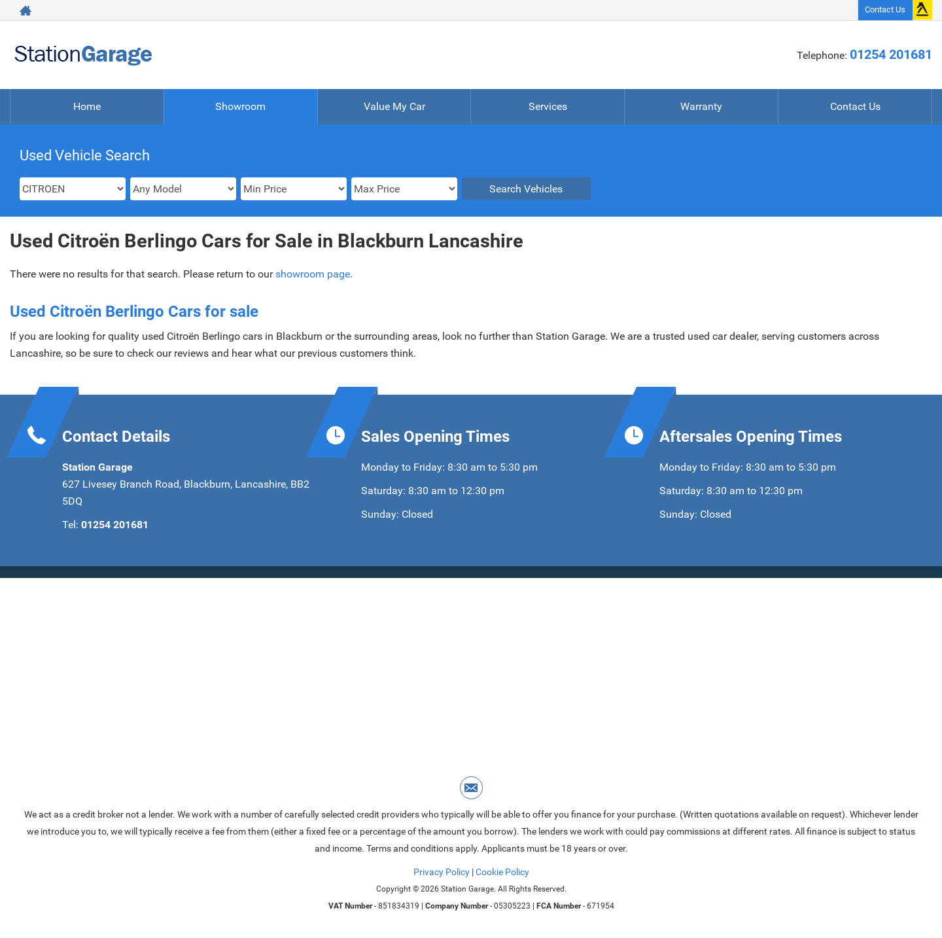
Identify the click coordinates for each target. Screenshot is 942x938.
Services (548, 106)
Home (87, 106)
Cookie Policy (502, 872)
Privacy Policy (441, 872)
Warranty (701, 106)
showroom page (312, 274)
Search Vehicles (526, 189)
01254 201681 (891, 54)
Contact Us (885, 9)
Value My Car (394, 106)
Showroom (240, 106)
